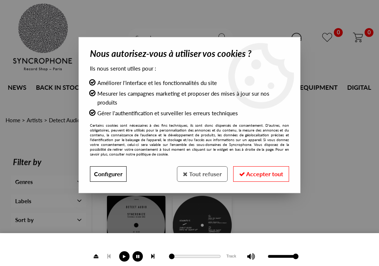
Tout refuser (202, 173)
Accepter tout (261, 173)
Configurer (108, 173)
